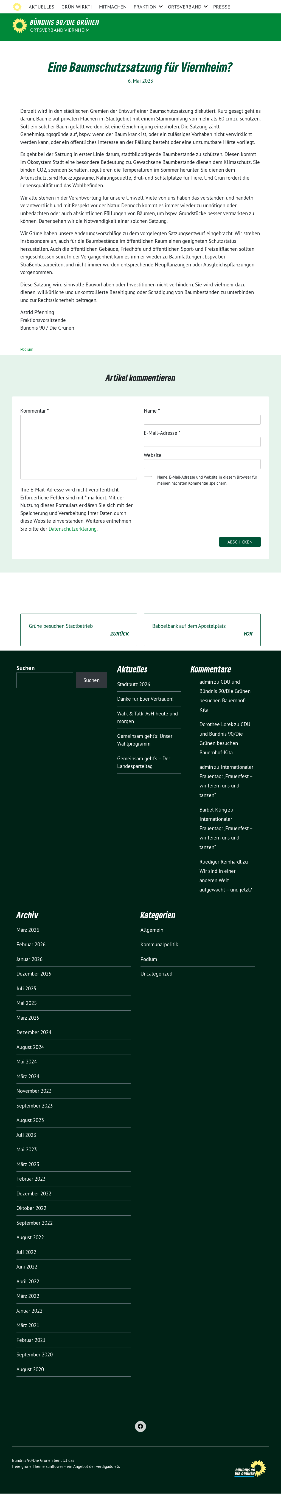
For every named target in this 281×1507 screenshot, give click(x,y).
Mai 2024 (26, 1075)
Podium (26, 362)
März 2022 (27, 1309)
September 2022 (34, 1236)
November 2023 (34, 1104)
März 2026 (27, 943)
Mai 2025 (26, 1016)
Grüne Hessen (61, 5)
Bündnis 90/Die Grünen (64, 22)
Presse (222, 48)
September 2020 (34, 1368)
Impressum (189, 5)
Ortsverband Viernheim (59, 30)
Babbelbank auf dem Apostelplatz (202, 643)
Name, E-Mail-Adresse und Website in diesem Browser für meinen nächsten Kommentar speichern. (207, 493)
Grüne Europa (161, 5)
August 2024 (30, 1060)
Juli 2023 (26, 1148)
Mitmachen (113, 48)
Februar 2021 (31, 1353)
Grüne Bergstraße (95, 5)
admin (206, 695)
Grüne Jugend (130, 5)
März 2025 (27, 1031)
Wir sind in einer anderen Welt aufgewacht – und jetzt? (225, 893)
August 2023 (30, 1133)
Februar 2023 (31, 1192)
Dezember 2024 (33, 1045)
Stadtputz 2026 (133, 697)
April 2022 (27, 1295)
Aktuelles (42, 48)
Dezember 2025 (33, 987)
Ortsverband (184, 48)
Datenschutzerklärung (225, 5)
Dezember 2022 (33, 1207)
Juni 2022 (26, 1280)
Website (152, 468)
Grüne (37, 5)
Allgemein (151, 943)
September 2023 (34, 1119)
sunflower (54, 1479)
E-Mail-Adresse (162, 446)
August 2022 (30, 1250)
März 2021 (27, 1338)
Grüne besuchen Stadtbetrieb (79, 643)
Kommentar (34, 424)
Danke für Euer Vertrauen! (145, 712)
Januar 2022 (29, 1324)
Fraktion (145, 48)
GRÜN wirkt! (76, 48)
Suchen (25, 681)
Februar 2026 (31, 957)
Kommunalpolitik (159, 957)
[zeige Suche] (259, 5)
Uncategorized (156, 987)
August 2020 (30, 1382)
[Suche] (251, 5)
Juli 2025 (26, 1002)
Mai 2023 (26, 1163)
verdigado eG (107, 1479)
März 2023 (27, 1177)
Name (152, 424)
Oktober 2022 (31, 1221)
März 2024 (27, 1089)
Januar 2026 (29, 972)
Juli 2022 (26, 1265)
